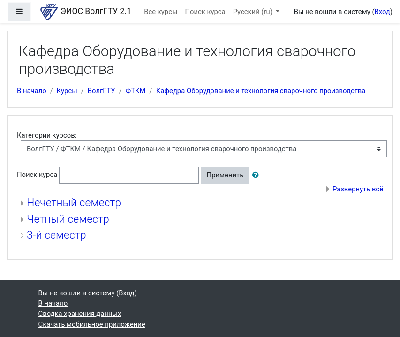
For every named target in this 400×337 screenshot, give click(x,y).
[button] (257, 175)
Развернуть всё (357, 189)
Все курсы (160, 11)
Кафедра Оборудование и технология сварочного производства (261, 91)
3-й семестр (56, 235)
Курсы (67, 91)
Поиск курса (205, 11)
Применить (225, 175)
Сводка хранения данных (79, 313)
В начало (31, 91)
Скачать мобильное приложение (91, 324)
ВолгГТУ (101, 91)
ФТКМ (136, 91)
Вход (382, 11)
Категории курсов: (46, 135)
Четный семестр (68, 219)
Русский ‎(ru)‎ (253, 11)
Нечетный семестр (74, 203)
